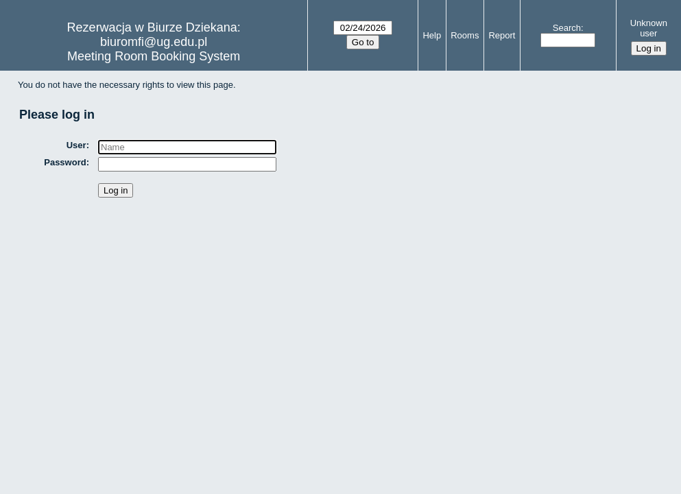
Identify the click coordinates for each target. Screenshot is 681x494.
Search (567, 28)
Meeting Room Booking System (153, 56)
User (76, 145)
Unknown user (648, 28)
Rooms (465, 35)
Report (501, 35)
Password (65, 162)
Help (431, 35)
